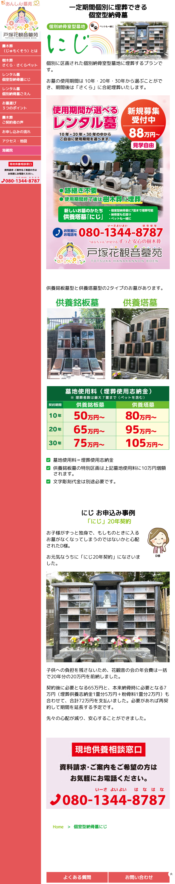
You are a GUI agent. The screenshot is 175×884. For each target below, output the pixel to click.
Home (58, 827)
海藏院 (7, 150)
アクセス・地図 (14, 141)
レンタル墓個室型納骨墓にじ (16, 77)
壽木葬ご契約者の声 (12, 120)
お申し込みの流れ (16, 131)
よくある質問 (77, 877)
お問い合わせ (139, 877)
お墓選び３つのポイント (14, 106)
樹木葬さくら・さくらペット (20, 63)
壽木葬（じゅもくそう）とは (20, 48)
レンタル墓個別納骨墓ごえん (16, 91)
